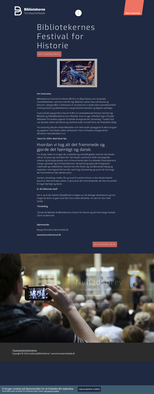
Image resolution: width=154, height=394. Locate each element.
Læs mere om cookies (51, 391)
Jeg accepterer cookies (89, 389)
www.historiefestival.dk (49, 235)
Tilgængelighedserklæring (24, 350)
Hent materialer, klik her (49, 54)
